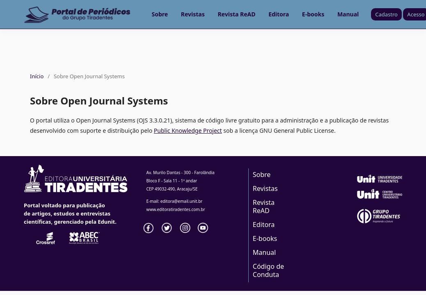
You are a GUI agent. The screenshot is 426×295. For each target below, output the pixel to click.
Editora (278, 14)
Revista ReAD (236, 14)
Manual (348, 14)
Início (37, 76)
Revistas (193, 14)
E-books (313, 14)
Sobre (160, 14)
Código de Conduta (268, 270)
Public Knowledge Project (188, 130)
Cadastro (386, 14)
